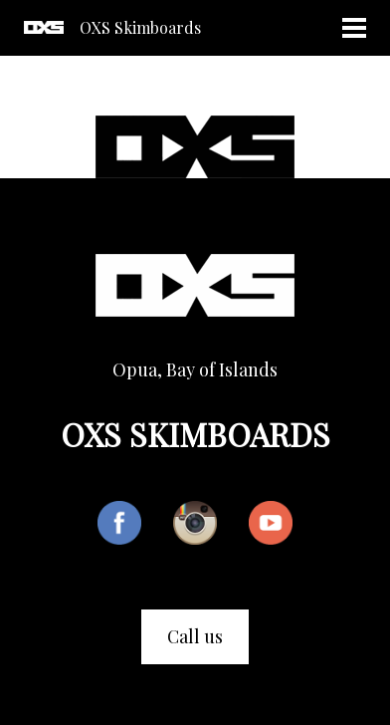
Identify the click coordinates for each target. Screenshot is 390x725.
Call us (195, 636)
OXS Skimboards (140, 27)
